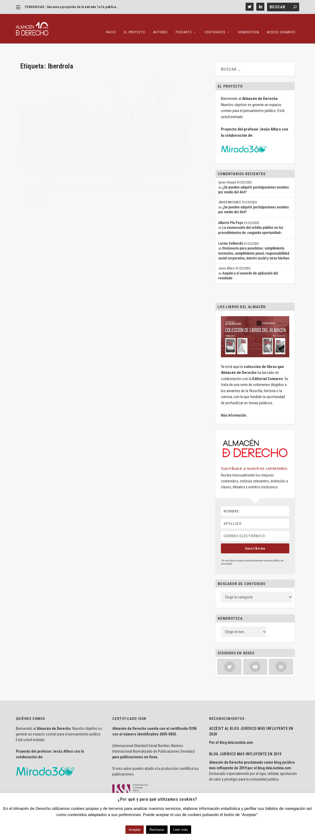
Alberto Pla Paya (230, 206)
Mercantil (32, 140)
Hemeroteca (248, 24)
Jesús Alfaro (39, 135)
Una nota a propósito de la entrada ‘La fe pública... (82, 7)
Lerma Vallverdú (230, 227)
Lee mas (34, 172)
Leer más (180, 830)
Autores (160, 24)
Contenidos (215, 24)
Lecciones (92, 135)
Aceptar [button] (135, 830)
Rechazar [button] (156, 830)
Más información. (234, 398)
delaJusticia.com (240, 726)
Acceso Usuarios (281, 24)
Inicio (111, 24)
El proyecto (134, 24)
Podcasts (184, 24)
